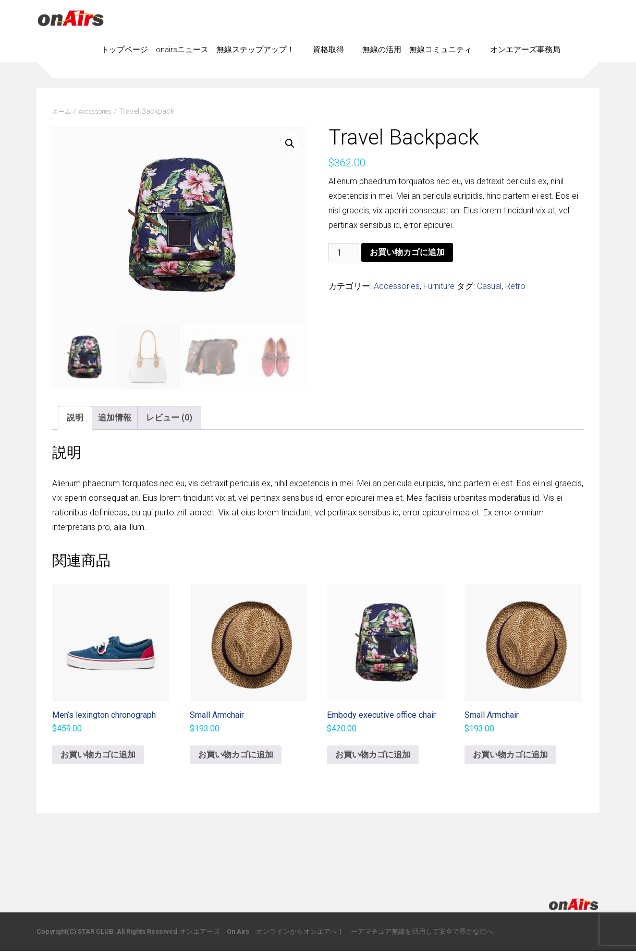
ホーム (61, 111)
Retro (515, 286)
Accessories (95, 111)
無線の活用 (381, 49)
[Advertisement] (318, 847)
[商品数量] (343, 252)
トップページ (124, 49)
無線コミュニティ (440, 49)
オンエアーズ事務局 (525, 49)
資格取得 (328, 49)
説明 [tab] (75, 419)
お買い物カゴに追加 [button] (98, 756)
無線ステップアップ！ (255, 49)
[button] (289, 143)
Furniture (439, 286)
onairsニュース (182, 49)
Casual (489, 286)
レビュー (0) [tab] (169, 419)
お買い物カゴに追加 (407, 252)
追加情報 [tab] (114, 419)
